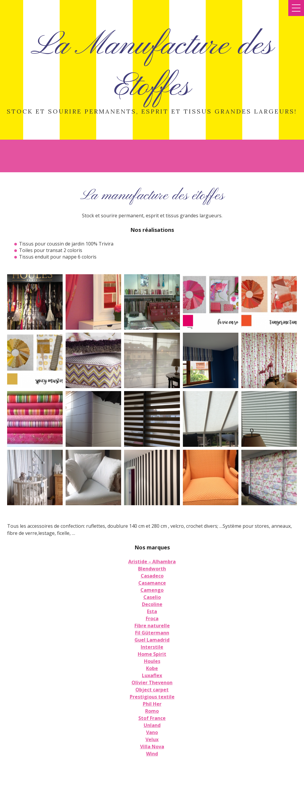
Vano (152, 732)
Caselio (152, 597)
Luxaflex (152, 675)
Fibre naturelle (152, 625)
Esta (152, 611)
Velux (152, 739)
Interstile (152, 647)
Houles (152, 661)
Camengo (152, 590)
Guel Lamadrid (152, 640)
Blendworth (152, 568)
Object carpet (152, 689)
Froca (152, 618)
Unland (152, 725)
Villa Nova (152, 746)
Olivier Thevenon (152, 682)
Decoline (152, 604)
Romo (152, 711)
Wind (152, 753)
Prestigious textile (152, 696)
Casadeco (152, 576)
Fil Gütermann (152, 632)
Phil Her (152, 704)
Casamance (152, 583)
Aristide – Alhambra (152, 561)
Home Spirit (152, 654)
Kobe (152, 668)
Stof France (152, 718)
